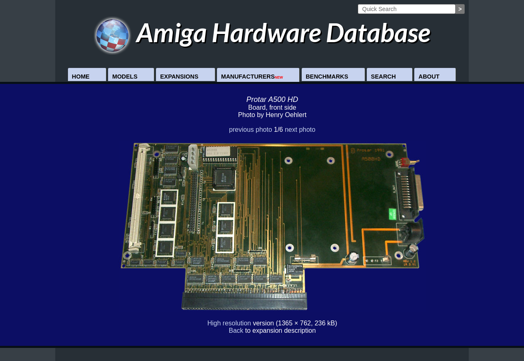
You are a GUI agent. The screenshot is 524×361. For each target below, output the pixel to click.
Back (236, 330)
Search (383, 76)
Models (125, 76)
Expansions (179, 76)
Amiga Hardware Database (262, 32)
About (428, 76)
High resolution (229, 323)
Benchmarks (327, 76)
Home (81, 76)
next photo (300, 129)
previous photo (250, 129)
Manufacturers (252, 76)
